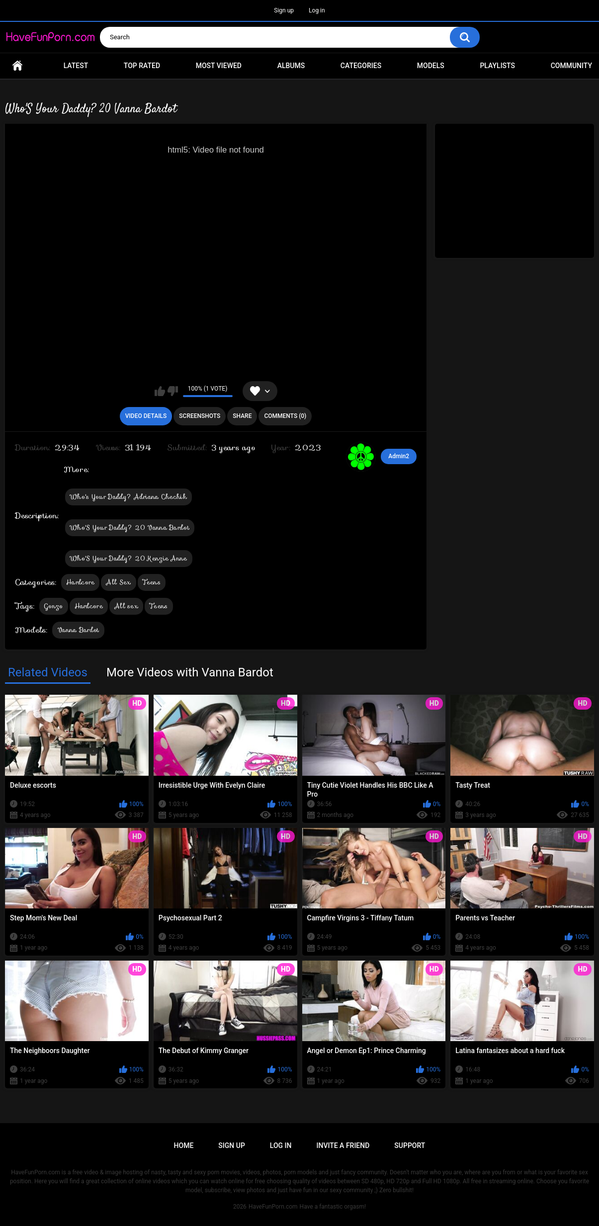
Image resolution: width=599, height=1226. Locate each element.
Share (242, 415)
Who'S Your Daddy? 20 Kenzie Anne (128, 558)
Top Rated (142, 66)
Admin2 (398, 456)
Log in (317, 10)
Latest (76, 66)
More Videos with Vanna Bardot (189, 672)
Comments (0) (285, 415)
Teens (152, 582)
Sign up (284, 10)
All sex (126, 606)
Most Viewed (219, 66)
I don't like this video (173, 391)
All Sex (118, 582)
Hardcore (80, 582)
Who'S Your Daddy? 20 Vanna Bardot (129, 527)
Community (571, 66)
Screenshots (199, 415)
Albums (291, 66)
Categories (361, 66)
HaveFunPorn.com (273, 1206)
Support (409, 1145)
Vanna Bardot (78, 630)
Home (17, 66)
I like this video (160, 391)
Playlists (497, 66)
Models (430, 66)
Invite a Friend (343, 1145)
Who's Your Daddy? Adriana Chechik (128, 496)
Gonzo (53, 606)
